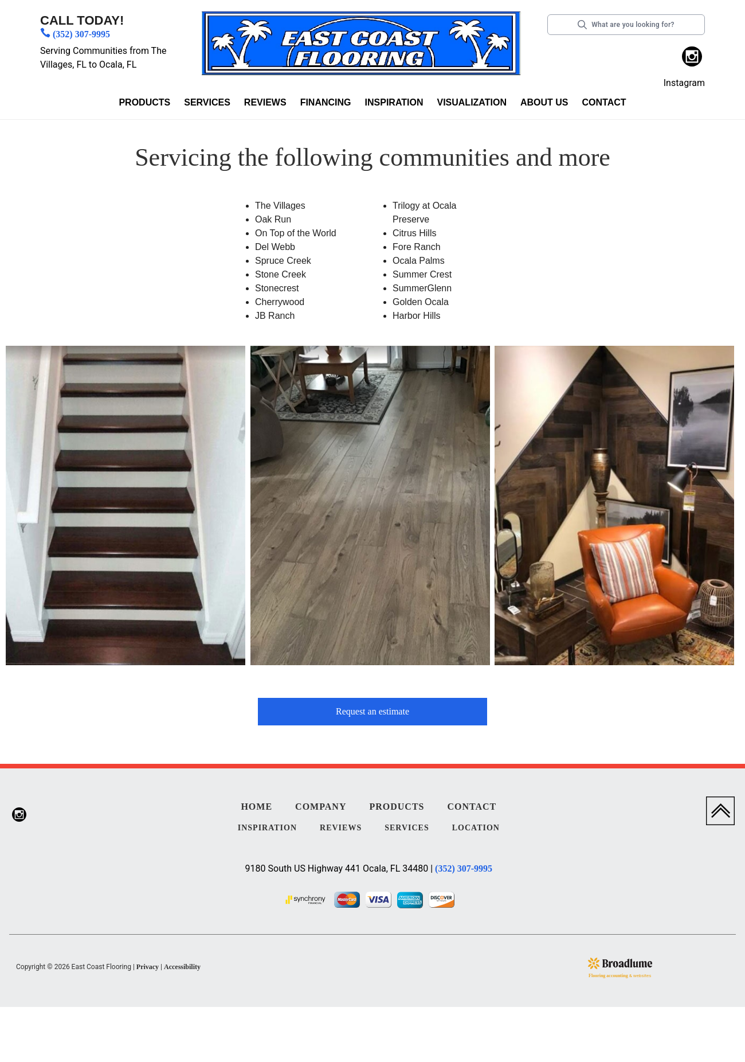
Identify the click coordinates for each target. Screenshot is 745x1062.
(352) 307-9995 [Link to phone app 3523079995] (81, 34)
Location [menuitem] (476, 827)
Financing (325, 102)
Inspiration (394, 102)
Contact (604, 102)
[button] (144, 105)
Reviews (265, 102)
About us (544, 102)
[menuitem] (692, 58)
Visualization (471, 102)
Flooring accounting (608, 975)
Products (144, 102)
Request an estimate (372, 711)
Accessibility (182, 967)
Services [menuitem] (407, 827)
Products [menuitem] (396, 806)
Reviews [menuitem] (341, 827)
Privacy (147, 967)
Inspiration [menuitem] (267, 827)
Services (207, 102)
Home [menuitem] (256, 806)
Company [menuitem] (320, 806)
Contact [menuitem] (471, 806)
